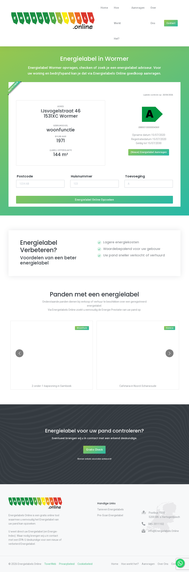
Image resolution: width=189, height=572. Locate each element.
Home (104, 7)
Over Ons (153, 15)
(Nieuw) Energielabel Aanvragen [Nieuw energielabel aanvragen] (149, 152)
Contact (171, 23)
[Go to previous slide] (19, 353)
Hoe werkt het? (117, 23)
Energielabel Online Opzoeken (94, 199)
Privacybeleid (67, 563)
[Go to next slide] (169, 353)
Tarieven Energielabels (110, 509)
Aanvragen (138, 7)
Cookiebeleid (85, 563)
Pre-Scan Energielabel (110, 515)
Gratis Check (94, 449)
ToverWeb (50, 563)
